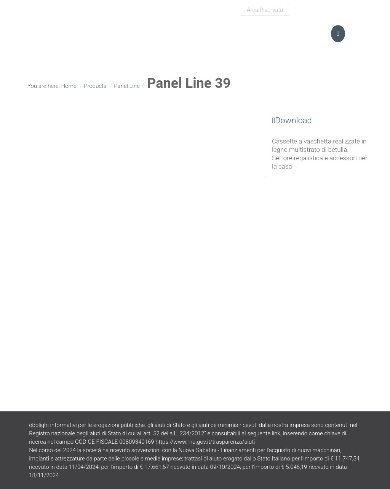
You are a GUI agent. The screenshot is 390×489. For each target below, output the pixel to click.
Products (95, 86)
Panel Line (127, 86)
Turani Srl (82, 28)
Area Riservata (265, 9)
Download (288, 120)
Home (69, 86)
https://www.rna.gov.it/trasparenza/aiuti (205, 441)
